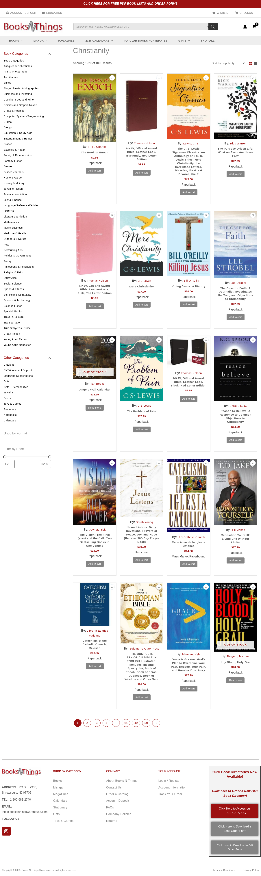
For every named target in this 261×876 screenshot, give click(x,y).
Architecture (11, 78)
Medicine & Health (15, 239)
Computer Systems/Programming (24, 118)
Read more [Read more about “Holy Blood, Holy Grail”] (235, 687)
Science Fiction (13, 314)
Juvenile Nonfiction (15, 199)
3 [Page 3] (97, 736)
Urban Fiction (12, 343)
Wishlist (223, 12)
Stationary (10, 420)
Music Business (13, 233)
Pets (6, 251)
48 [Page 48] (126, 736)
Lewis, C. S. (191, 143)
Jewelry (8, 403)
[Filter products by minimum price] (9, 476)
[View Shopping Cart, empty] (254, 26)
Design (8, 130)
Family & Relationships (18, 158)
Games (8, 170)
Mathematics (11, 227)
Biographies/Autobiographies (21, 89)
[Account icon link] (245, 27)
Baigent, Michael (238, 663)
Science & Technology (17, 308)
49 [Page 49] (136, 736)
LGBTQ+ (9, 216)
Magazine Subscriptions (18, 386)
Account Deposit (23, 12)
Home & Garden (14, 181)
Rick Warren (238, 143)
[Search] (213, 26)
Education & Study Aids (18, 135)
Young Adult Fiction (16, 349)
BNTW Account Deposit (18, 380)
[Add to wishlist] (112, 78)
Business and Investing (18, 95)
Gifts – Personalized (16, 397)
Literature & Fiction (15, 222)
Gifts (7, 391)
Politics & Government (17, 262)
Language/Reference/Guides (21, 210)
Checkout (247, 12)
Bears (7, 409)
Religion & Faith (13, 279)
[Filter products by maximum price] (45, 476)
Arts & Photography (16, 72)
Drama (8, 124)
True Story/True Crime (17, 337)
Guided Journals (14, 176)
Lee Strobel (238, 284)
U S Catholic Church (191, 543)
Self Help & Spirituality (18, 303)
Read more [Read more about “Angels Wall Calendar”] (94, 413)
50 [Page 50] (146, 736)
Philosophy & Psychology (19, 274)
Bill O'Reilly (191, 282)
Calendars (10, 432)
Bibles (7, 83)
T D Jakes (238, 536)
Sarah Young (144, 528)
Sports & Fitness (14, 297)
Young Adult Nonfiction (18, 354)
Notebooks (10, 426)
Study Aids (10, 285)
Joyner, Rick (97, 536)
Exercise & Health (15, 153)
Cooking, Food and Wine (19, 101)
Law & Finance (13, 204)
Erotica (8, 147)
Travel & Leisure (14, 326)
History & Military (14, 187)
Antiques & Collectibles (18, 66)
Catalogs (9, 374)
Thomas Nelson (145, 143)
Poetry (8, 268)
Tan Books (97, 389)
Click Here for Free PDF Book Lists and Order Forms (130, 3)
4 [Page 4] (106, 736)
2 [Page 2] (87, 736)
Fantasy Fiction (13, 164)
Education (54, 12)
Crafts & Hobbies (14, 112)
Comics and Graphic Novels (21, 106)
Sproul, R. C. (238, 411)
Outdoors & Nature (15, 245)
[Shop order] (227, 63)
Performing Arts (13, 256)
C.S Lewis (144, 282)
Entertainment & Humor (18, 141)
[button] (20, 40)
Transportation (13, 331)
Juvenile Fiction (13, 193)
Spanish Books (13, 320)
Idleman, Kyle (191, 661)
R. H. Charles (97, 146)
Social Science (13, 291)
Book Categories (14, 60)
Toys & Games (13, 415)
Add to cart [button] (94, 171)
